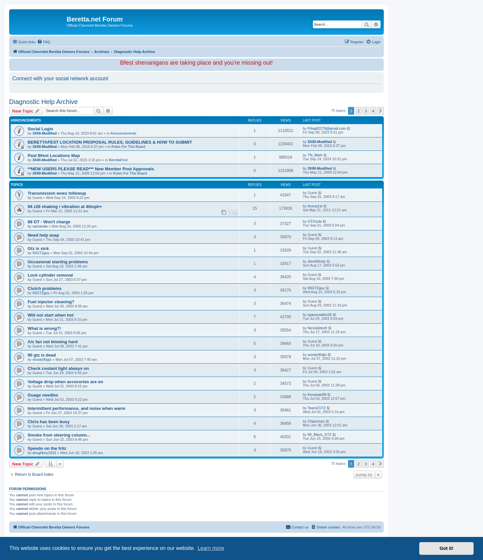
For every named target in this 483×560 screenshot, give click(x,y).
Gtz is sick (38, 248)
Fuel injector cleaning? (51, 301)
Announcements (124, 133)
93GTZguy (41, 253)
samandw (40, 226)
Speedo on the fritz (47, 448)
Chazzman (316, 421)
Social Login (40, 128)
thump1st (315, 206)
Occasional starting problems (58, 261)
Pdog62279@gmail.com (327, 128)
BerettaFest (118, 160)
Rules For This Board (128, 147)
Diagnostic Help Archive (43, 101)
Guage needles (43, 395)
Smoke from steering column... (59, 435)
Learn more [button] (210, 548)
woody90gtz (42, 359)
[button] (380, 111)
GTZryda (315, 221)
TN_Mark (315, 155)
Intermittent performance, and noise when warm (76, 408)
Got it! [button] (446, 548)
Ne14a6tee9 (317, 328)
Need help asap (43, 235)
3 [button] (366, 111)
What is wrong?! (44, 328)
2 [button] (358, 111)
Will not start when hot (51, 315)
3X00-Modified (45, 133)
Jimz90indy (317, 261)
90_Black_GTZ (319, 434)
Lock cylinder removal (50, 275)
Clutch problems (44, 288)
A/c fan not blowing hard (53, 341)
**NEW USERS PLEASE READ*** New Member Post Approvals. (91, 168)
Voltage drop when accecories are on (65, 381)
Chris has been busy (49, 421)
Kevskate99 (317, 395)
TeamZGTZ (317, 408)
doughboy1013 (44, 453)
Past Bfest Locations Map (54, 155)
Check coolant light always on (58, 368)
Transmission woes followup (57, 193)
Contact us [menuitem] (297, 527)
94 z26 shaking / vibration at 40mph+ (65, 206)
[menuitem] (43, 42)
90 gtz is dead (42, 355)
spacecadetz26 (320, 315)
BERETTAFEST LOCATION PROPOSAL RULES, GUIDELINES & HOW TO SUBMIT (110, 142)
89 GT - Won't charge (49, 221)
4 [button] (373, 111)
